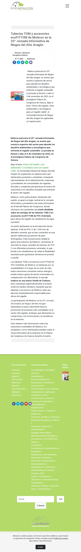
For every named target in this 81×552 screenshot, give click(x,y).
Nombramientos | (39, 464)
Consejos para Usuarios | (42, 398)
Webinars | (16, 382)
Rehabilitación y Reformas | (43, 467)
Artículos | (16, 373)
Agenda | (16, 376)
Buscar (40, 505)
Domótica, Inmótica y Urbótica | (45, 417)
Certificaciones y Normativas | (45, 388)
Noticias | (16, 370)
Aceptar (40, 547)
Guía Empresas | (19, 388)
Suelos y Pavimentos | (41, 476)
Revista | (15, 385)
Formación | (36, 445)
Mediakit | (16, 392)
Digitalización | (37, 407)
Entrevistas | (17, 379)
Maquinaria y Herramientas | (44, 454)
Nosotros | (17, 395)
